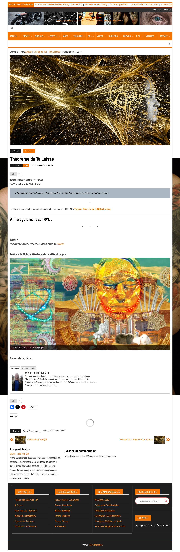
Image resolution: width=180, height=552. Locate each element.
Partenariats (60, 526)
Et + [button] (91, 36)
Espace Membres (62, 510)
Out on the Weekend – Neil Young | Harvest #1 (58, 4)
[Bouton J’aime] (13, 174)
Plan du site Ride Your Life (26, 500)
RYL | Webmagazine (90, 17)
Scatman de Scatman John (144, 4)
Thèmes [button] (27, 36)
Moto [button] (67, 36)
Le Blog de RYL (40, 51)
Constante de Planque (37, 439)
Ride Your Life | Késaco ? (26, 510)
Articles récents (28, 368)
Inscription (156, 10)
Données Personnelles (105, 510)
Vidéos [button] (101, 36)
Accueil (15, 36)
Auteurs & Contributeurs (25, 516)
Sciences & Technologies (54, 430)
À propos (15, 368)
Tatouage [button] (79, 36)
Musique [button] (40, 36)
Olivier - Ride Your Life (43, 165)
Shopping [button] (115, 36)
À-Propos (19, 505)
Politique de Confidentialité (107, 505)
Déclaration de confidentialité (108, 516)
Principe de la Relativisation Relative (136, 439)
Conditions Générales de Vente (108, 521)
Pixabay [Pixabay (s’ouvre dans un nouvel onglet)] (60, 243)
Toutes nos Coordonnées (26, 526)
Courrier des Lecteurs (24, 521)
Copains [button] (128, 36)
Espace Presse (61, 521)
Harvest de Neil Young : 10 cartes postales (106, 4)
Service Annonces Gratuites (67, 500)
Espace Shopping (62, 516)
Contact (165, 36)
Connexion (167, 10)
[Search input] (151, 501)
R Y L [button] (139, 36)
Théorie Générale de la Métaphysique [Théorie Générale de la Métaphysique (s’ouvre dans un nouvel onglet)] (92, 209)
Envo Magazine (96, 545)
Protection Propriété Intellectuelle (110, 526)
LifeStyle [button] (54, 36)
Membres (151, 36)
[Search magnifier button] (166, 501)
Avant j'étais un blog (32, 431)
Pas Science (54, 51)
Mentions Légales (102, 500)
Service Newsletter (63, 505)
